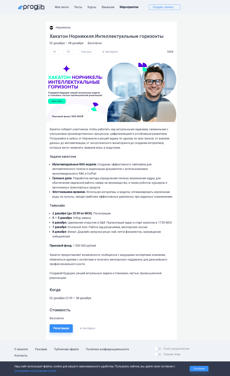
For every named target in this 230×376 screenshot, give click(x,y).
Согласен (199, 368)
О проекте (21, 349)
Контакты (20, 355)
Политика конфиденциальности (107, 349)
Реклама (41, 349)
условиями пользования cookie (35, 371)
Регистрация (61, 328)
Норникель (63, 27)
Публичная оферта (66, 349)
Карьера (86, 51)
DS (68, 51)
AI (54, 51)
